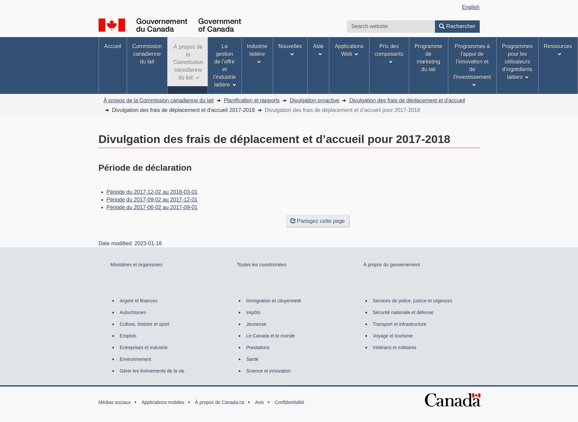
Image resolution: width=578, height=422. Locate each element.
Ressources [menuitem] (558, 49)
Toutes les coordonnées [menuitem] (261, 264)
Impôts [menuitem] (253, 312)
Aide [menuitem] (318, 49)
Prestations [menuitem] (257, 347)
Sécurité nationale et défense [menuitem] (403, 312)
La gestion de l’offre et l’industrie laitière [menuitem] (224, 65)
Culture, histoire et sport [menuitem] (144, 324)
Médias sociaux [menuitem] (115, 402)
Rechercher (457, 26)
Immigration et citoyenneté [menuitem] (273, 300)
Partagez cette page (318, 221)
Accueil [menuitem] (113, 46)
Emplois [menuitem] (128, 335)
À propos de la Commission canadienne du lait (159, 100)
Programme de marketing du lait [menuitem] (429, 57)
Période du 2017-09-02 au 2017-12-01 (152, 199)
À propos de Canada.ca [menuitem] (219, 402)
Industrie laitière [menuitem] (257, 53)
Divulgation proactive (314, 100)
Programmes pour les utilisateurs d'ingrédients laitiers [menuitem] (517, 61)
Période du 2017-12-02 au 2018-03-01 (152, 192)
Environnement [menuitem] (135, 359)
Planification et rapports (251, 100)
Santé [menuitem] (252, 359)
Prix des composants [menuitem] (389, 53)
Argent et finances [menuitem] (138, 300)
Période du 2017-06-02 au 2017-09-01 (152, 207)
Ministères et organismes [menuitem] (136, 264)
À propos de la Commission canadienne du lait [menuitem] (187, 61)
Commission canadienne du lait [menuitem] (147, 53)
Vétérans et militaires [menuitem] (395, 347)
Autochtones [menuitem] (133, 312)
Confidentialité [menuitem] (290, 402)
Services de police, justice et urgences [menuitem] (412, 300)
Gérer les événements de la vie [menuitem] (152, 371)
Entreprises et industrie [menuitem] (143, 347)
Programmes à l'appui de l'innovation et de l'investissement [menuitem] (472, 65)
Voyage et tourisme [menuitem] (393, 335)
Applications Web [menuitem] (349, 50)
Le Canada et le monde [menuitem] (270, 335)
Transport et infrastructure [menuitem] (400, 324)
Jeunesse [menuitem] (256, 324)
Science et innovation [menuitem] (268, 371)
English (470, 7)
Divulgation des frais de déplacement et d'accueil (407, 100)
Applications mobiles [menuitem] (162, 402)
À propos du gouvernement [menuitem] (391, 264)
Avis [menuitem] (259, 402)
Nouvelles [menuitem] (290, 49)
